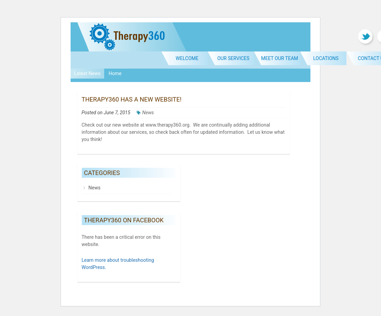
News (148, 112)
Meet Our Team (279, 58)
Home (115, 73)
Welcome (187, 58)
